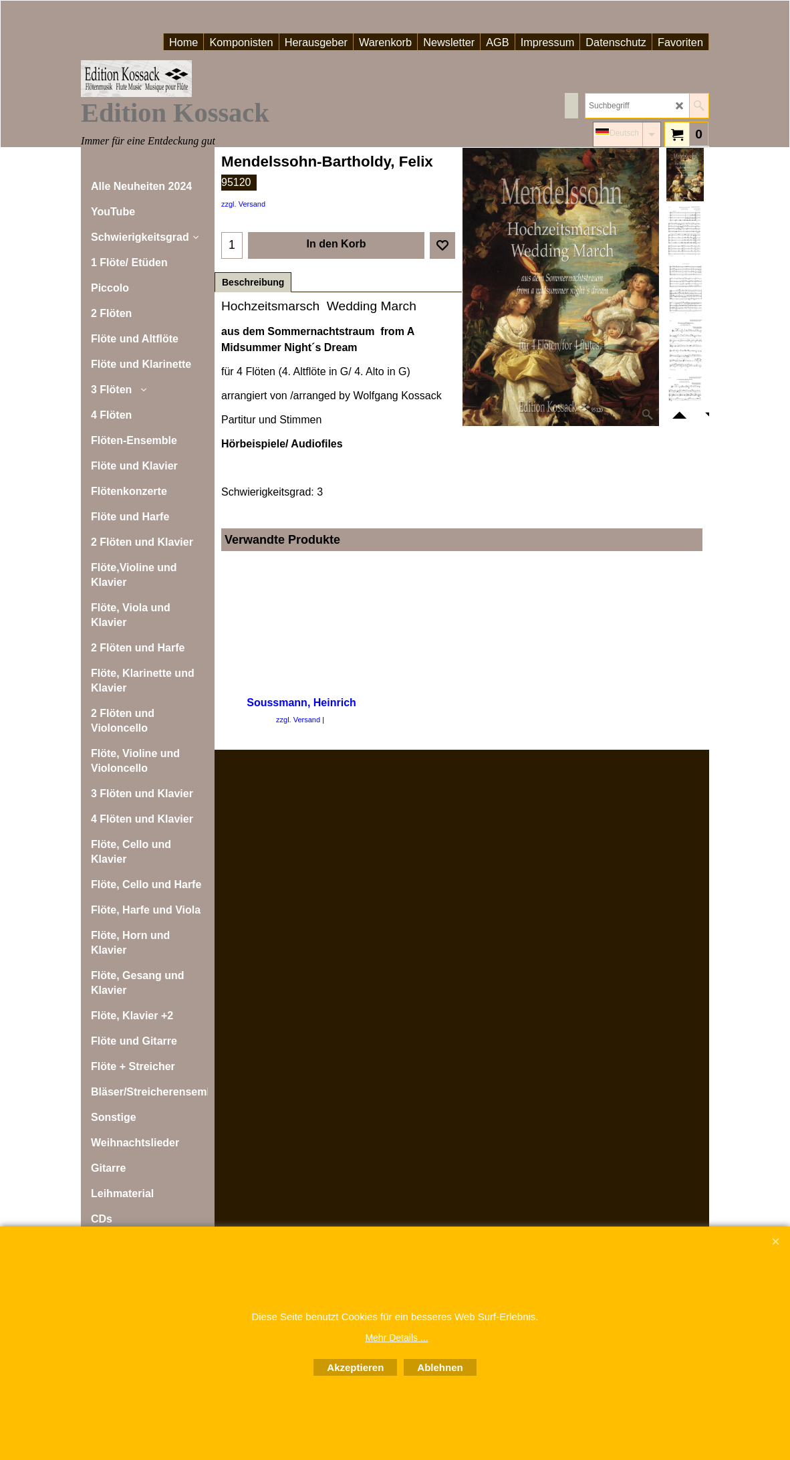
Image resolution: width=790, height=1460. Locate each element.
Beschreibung (253, 282)
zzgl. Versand (243, 204)
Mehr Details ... (396, 1337)
